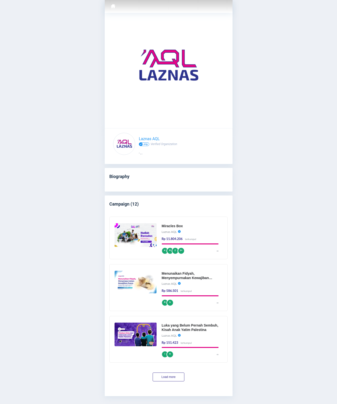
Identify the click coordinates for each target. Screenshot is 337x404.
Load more (168, 377)
